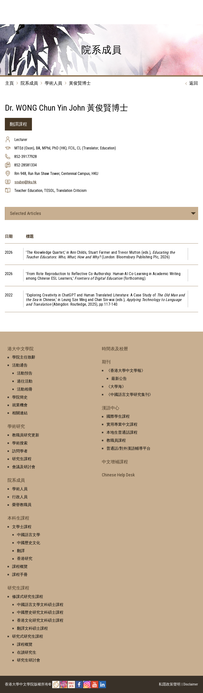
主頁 (9, 83)
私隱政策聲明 (169, 684)
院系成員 (29, 83)
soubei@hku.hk (26, 182)
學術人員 (53, 83)
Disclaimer (190, 684)
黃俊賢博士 (80, 83)
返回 (190, 83)
